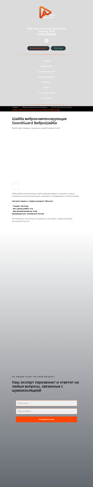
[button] (38, 48)
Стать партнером (46, 93)
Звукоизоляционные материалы (34, 107)
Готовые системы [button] (46, 71)
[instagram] (46, 40)
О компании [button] (46, 98)
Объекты (46, 82)
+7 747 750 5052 (46, 34)
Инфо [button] (46, 87)
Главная (46, 61)
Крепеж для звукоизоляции (61, 107)
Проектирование (46, 77)
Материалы (46, 66)
